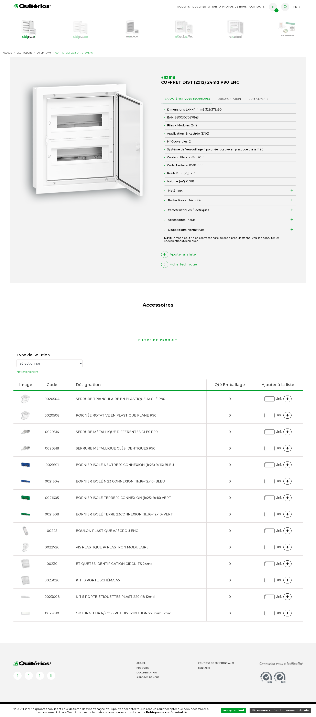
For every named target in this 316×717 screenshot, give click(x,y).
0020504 (51, 402)
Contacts (257, 6)
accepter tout (235, 710)
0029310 (52, 616)
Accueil (141, 666)
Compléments (258, 101)
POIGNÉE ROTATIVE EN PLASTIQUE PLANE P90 (116, 418)
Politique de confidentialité (167, 712)
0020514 (52, 435)
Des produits (24, 55)
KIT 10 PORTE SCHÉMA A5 (98, 583)
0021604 (52, 484)
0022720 (52, 550)
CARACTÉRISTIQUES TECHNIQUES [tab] (187, 101)
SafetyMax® (44, 55)
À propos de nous (233, 6)
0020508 (51, 418)
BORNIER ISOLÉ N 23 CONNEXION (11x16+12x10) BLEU (120, 484)
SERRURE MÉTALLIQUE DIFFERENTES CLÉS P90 (117, 435)
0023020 (51, 583)
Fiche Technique (179, 266)
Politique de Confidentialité (216, 666)
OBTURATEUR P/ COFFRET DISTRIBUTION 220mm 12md (123, 616)
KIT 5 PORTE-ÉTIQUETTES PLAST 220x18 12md (115, 600)
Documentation (205, 6)
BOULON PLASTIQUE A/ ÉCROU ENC (107, 534)
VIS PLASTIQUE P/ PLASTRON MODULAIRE (112, 550)
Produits (183, 6)
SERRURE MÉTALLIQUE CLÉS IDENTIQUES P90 (115, 451)
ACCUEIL (7, 55)
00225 (52, 534)
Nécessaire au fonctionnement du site (280, 710)
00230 (52, 567)
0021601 (52, 468)
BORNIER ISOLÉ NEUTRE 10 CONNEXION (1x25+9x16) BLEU (125, 468)
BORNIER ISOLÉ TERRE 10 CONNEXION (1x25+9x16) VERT (123, 501)
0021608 (52, 517)
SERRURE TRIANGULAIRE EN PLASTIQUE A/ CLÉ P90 (120, 402)
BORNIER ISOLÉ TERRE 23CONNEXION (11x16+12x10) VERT (124, 517)
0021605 (52, 501)
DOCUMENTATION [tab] (229, 101)
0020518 (52, 451)
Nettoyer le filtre (28, 374)
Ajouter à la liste (178, 256)
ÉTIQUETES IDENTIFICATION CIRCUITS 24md (114, 567)
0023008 (52, 600)
